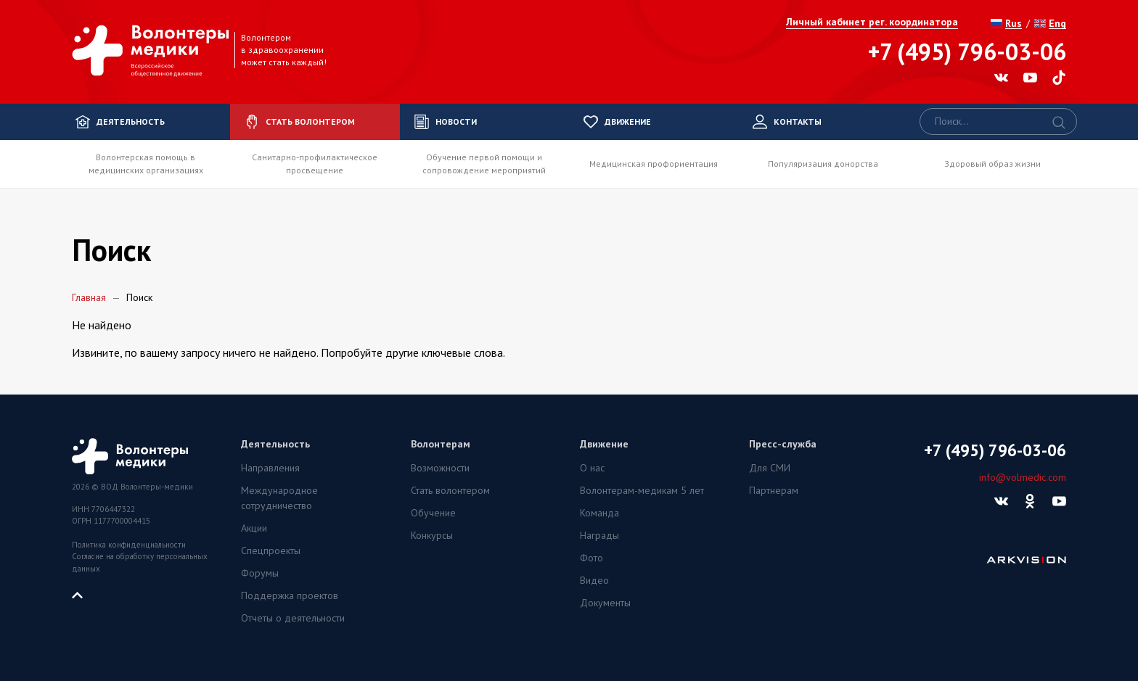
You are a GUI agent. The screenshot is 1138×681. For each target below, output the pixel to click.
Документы (605, 602)
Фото (591, 557)
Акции (254, 528)
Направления (270, 467)
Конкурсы (432, 535)
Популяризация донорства (823, 163)
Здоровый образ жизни (992, 163)
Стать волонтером (450, 490)
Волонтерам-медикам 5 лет (642, 490)
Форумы (260, 572)
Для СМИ (769, 467)
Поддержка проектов (289, 595)
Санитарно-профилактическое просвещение (314, 164)
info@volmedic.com (1022, 477)
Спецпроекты (270, 550)
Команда (599, 512)
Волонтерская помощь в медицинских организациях (146, 164)
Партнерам (773, 490)
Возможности (440, 467)
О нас (592, 467)
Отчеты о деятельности (293, 617)
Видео (594, 580)
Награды (599, 535)
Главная (89, 297)
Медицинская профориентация (653, 163)
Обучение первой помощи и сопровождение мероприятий (484, 164)
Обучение (433, 512)
